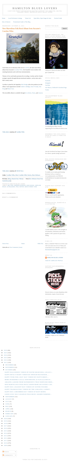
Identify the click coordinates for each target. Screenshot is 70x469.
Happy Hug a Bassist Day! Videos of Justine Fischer (26, 387)
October (9, 369)
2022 (6, 360)
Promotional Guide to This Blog (21, 22)
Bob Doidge (24, 84)
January (9, 416)
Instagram (47, 83)
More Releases (36, 175)
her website (28, 93)
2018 (6, 423)
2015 (6, 431)
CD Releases (11, 186)
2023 (6, 357)
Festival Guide (58, 18)
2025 (6, 352)
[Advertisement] (35, 464)
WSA (35, 186)
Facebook (47, 80)
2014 (6, 433)
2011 (5, 440)
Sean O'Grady (29, 186)
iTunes (33, 93)
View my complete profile (54, 260)
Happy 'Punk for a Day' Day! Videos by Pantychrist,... (27, 377)
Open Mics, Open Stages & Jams (42, 18)
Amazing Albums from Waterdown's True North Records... (29, 382)
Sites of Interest (6, 22)
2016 (6, 428)
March (8, 411)
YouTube (47, 85)
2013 (6, 435)
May (7, 406)
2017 (6, 426)
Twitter (47, 90)
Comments (8, 455)
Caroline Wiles (19, 70)
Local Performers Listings (15, 18)
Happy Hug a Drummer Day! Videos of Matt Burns (25, 392)
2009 (6, 445)
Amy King (10, 185)
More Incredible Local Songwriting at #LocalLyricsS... (28, 379)
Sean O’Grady (34, 86)
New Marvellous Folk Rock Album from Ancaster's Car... (29, 384)
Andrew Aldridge (25, 86)
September (10, 396)
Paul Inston (20, 186)
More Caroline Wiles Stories (23, 175)
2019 (6, 421)
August (8, 399)
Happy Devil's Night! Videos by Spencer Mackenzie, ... (27, 374)
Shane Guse (11, 88)
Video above (5, 132)
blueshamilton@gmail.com (52, 249)
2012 (6, 438)
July (7, 401)
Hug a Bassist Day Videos (15, 178)
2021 (6, 362)
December (9, 365)
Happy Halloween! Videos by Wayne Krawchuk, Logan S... (29, 372)
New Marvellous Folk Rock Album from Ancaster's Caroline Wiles (21, 29)
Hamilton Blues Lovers (35, 8)
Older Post (40, 243)
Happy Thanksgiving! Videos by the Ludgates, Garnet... (28, 389)
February (9, 413)
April (7, 409)
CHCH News (20, 171)
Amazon (40, 93)
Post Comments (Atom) (16, 247)
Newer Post (5, 243)
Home (3, 18)
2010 (6, 443)
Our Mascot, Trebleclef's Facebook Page (56, 87)
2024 (6, 355)
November (9, 367)
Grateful (27, 67)
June (7, 404)
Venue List (28, 18)
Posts (6, 451)
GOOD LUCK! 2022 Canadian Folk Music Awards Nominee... (28, 394)
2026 (6, 350)
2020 (6, 418)
